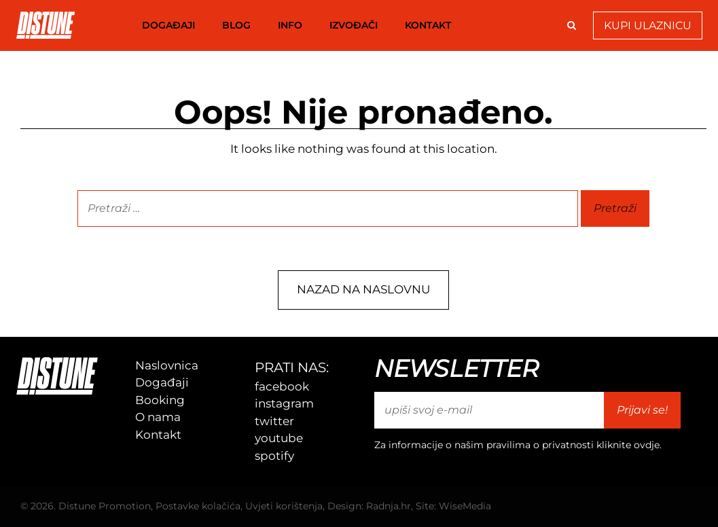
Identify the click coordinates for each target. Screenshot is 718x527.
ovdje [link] (647, 444)
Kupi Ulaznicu (648, 25)
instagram (284, 403)
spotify (274, 455)
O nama (158, 417)
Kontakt (428, 25)
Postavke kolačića (198, 506)
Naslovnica (166, 365)
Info (290, 25)
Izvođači (353, 25)
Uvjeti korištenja (284, 506)
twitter (274, 421)
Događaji (168, 25)
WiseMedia (465, 506)
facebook (282, 386)
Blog (236, 25)
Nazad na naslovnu (363, 289)
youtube (279, 438)
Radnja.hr (388, 506)
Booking (160, 400)
